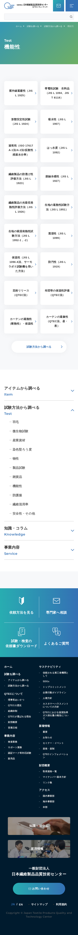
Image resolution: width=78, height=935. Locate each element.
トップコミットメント (56, 687)
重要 (45, 731)
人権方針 (48, 698)
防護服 (18, 495)
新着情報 (45, 726)
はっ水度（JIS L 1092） (57, 150)
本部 (45, 807)
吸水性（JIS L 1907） (57, 121)
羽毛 (16, 422)
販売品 (12, 758)
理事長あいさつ (17, 699)
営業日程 (13, 727)
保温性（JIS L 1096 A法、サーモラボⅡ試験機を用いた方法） (21, 264)
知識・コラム (39, 826)
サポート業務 (16, 747)
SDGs (46, 681)
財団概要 (13, 722)
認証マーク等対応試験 (21, 753)
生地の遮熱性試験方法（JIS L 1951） (57, 207)
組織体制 (13, 711)
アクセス (45, 790)
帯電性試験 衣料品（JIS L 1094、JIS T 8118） (57, 93)
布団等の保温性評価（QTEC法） (57, 293)
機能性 (18, 486)
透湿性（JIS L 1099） (57, 236)
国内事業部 (49, 795)
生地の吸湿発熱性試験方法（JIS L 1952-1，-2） (20, 236)
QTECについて (15, 693)
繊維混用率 (21, 504)
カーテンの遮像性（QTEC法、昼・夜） (57, 321)
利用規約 (63, 904)
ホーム (9, 666)
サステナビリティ (51, 666)
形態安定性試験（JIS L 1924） (21, 121)
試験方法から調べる (20, 685)
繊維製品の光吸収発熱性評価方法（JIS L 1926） (21, 207)
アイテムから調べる (20, 680)
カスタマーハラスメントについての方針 (56, 705)
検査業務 (13, 741)
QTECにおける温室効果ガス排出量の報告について (56, 715)
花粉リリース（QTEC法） (20, 293)
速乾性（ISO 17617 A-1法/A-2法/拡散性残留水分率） (21, 150)
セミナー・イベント (54, 743)
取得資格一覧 (51, 771)
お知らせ (48, 737)
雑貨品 (18, 477)
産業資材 (20, 440)
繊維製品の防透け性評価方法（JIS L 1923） (21, 178)
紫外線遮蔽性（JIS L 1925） (21, 93)
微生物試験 (21, 431)
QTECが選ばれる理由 (21, 716)
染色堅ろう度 (23, 449)
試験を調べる (13, 674)
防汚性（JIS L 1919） (57, 264)
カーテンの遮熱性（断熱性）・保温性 (21, 321)
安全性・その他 (25, 513)
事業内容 (10, 735)
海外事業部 (49, 801)
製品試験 (20, 468)
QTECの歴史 (15, 705)
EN (19, 904)
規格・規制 (49, 748)
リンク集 (48, 782)
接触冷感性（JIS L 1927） (57, 179)
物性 (16, 458)
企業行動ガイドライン (56, 692)
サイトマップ (39, 904)
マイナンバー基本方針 (56, 777)
